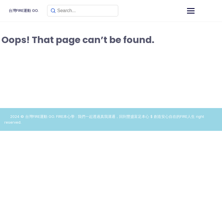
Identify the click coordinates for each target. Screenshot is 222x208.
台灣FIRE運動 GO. (23, 10)
